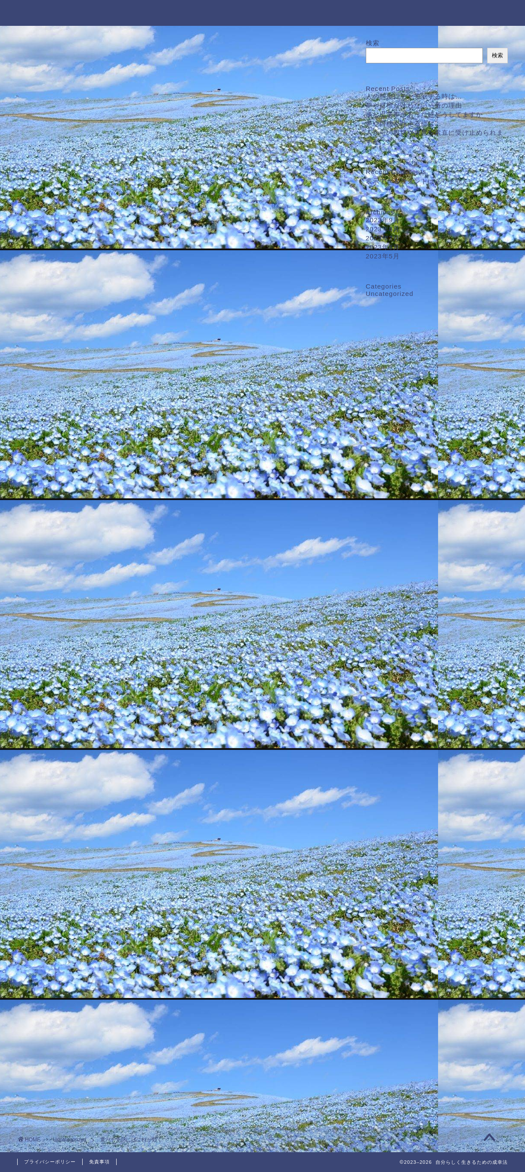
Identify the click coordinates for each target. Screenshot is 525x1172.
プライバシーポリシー (50, 1161)
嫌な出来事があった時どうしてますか (424, 114)
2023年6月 (383, 247)
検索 (373, 43)
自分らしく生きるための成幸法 (262, 12)
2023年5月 (383, 256)
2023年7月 (383, 238)
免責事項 (99, 1161)
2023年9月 (383, 220)
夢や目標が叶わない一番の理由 (414, 105)
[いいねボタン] (41, 803)
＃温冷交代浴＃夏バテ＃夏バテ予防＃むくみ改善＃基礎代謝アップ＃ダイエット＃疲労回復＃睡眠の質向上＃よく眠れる (155, 834)
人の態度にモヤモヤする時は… (414, 96)
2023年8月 (383, 229)
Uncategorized (49, 55)
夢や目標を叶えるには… (404, 123)
